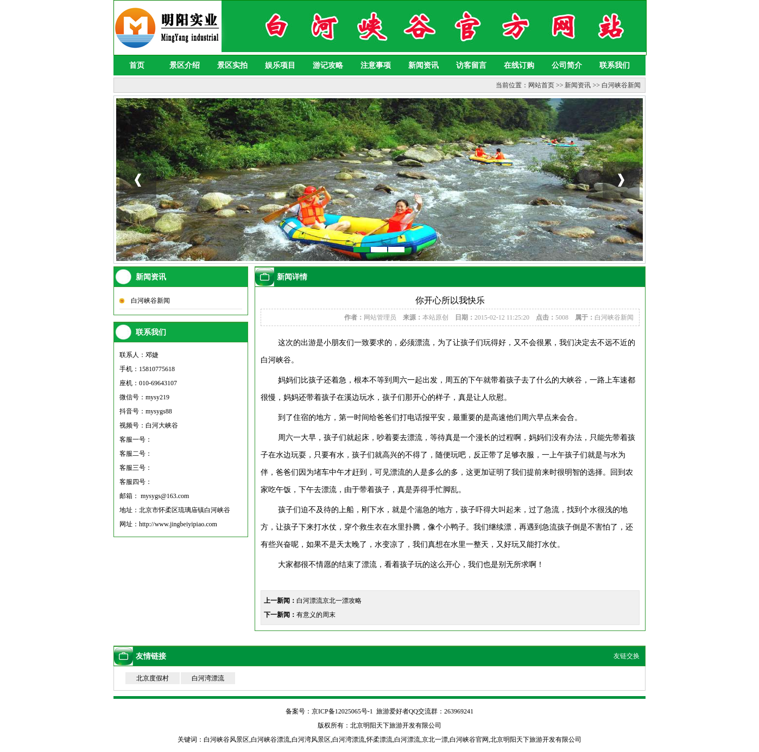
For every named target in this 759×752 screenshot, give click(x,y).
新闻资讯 (423, 65)
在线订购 (519, 65)
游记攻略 (328, 65)
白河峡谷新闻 (621, 85)
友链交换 (626, 656)
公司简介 (567, 65)
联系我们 (614, 65)
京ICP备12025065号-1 (342, 711)
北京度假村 (152, 678)
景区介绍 (184, 65)
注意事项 (375, 65)
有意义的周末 (316, 615)
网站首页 (541, 85)
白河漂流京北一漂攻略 (329, 600)
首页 (136, 65)
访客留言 (471, 65)
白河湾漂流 (208, 678)
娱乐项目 (280, 65)
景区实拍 (232, 65)
